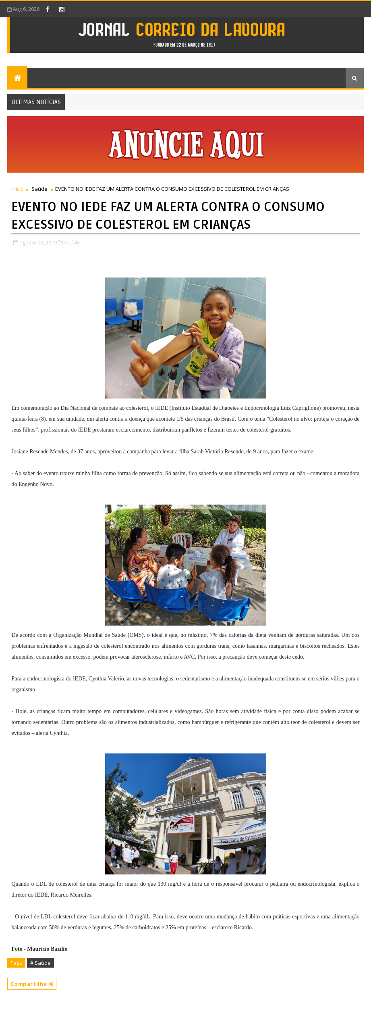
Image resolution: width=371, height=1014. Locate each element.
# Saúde (40, 962)
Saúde (39, 188)
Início (17, 188)
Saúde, (72, 242)
